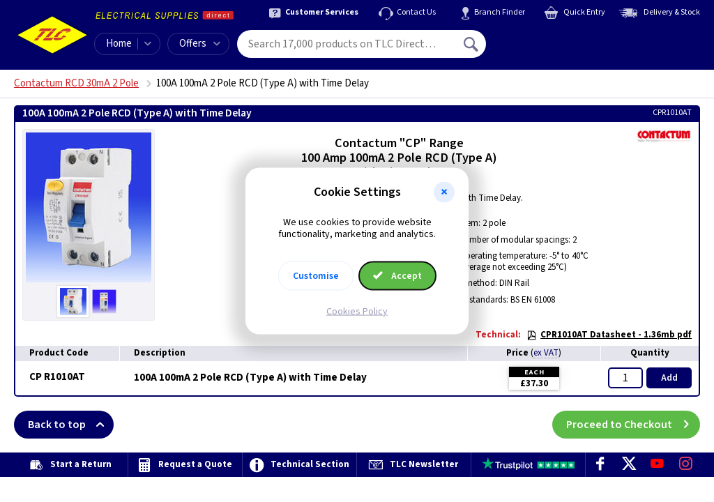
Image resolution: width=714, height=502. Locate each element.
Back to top (71, 425)
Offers (199, 43)
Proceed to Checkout (633, 425)
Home (119, 43)
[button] (444, 192)
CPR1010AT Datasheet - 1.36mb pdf (609, 334)
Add (669, 378)
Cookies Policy (357, 311)
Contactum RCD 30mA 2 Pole (76, 83)
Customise (316, 275)
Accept (397, 275)
